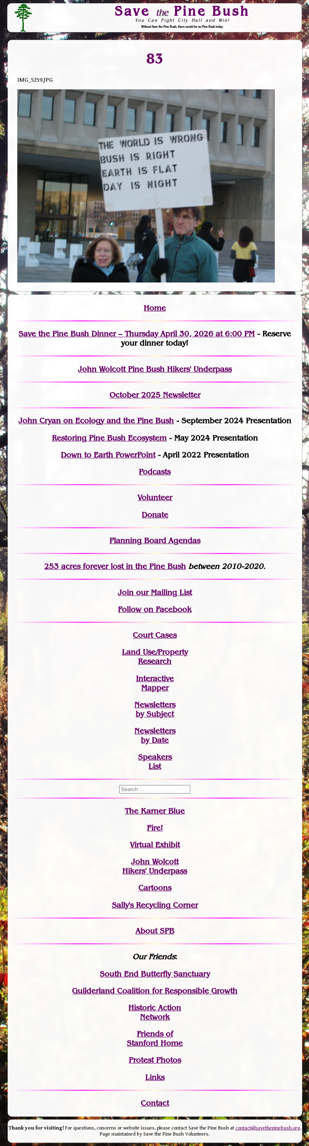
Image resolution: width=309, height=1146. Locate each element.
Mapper (155, 688)
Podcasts (155, 471)
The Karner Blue (155, 811)
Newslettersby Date (154, 735)
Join (126, 592)
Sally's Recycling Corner (155, 905)
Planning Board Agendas (154, 540)
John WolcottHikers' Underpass (154, 866)
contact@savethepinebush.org (267, 1128)
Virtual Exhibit (155, 844)
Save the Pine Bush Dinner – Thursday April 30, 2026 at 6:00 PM (137, 333)
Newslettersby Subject (154, 709)
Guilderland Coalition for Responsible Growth (154, 991)
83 (154, 59)
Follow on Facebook (155, 609)
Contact (155, 1103)
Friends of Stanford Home (155, 1038)
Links (155, 1077)
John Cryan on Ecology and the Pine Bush (96, 420)
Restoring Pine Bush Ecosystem (109, 438)
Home (155, 308)
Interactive (155, 678)
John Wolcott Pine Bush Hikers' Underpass (155, 369)
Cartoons (154, 887)
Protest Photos (155, 1060)
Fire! (155, 828)
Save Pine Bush (182, 11)
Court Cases (155, 635)
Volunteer (155, 497)
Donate (155, 514)
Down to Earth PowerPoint (108, 455)
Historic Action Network (154, 1012)
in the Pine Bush (139, 566)
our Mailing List (163, 592)
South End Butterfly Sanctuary (155, 974)
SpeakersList (155, 761)
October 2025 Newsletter (154, 395)
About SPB (155, 931)
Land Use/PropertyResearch (155, 656)
